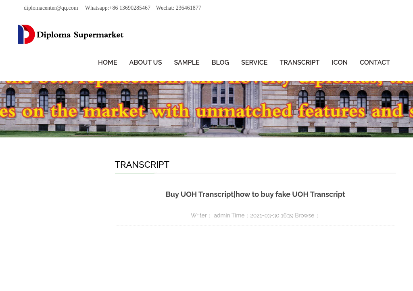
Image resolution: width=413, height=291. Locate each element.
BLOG (220, 62)
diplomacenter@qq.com (51, 8)
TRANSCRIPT (299, 62)
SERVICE (254, 62)
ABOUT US (145, 62)
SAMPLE (186, 62)
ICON (339, 62)
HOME (107, 62)
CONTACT (375, 62)
